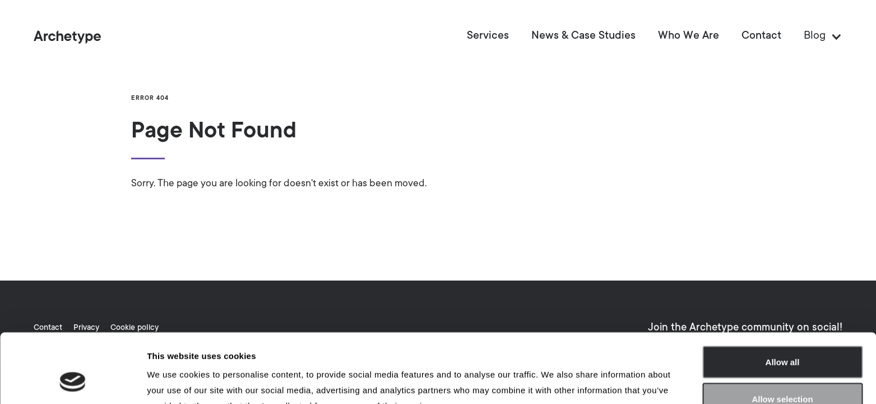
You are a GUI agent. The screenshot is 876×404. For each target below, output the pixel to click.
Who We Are (688, 36)
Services (488, 36)
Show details (588, 382)
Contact (761, 36)
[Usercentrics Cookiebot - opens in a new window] (73, 382)
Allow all (783, 300)
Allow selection (782, 337)
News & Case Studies (583, 36)
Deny (782, 374)
